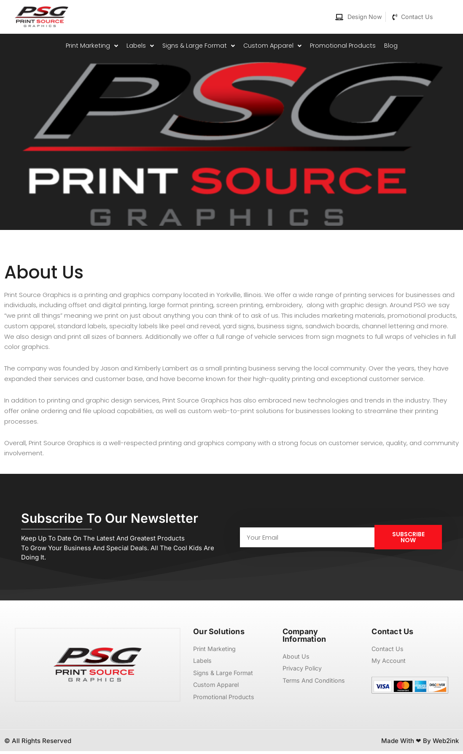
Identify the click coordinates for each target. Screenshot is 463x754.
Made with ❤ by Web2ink (420, 744)
